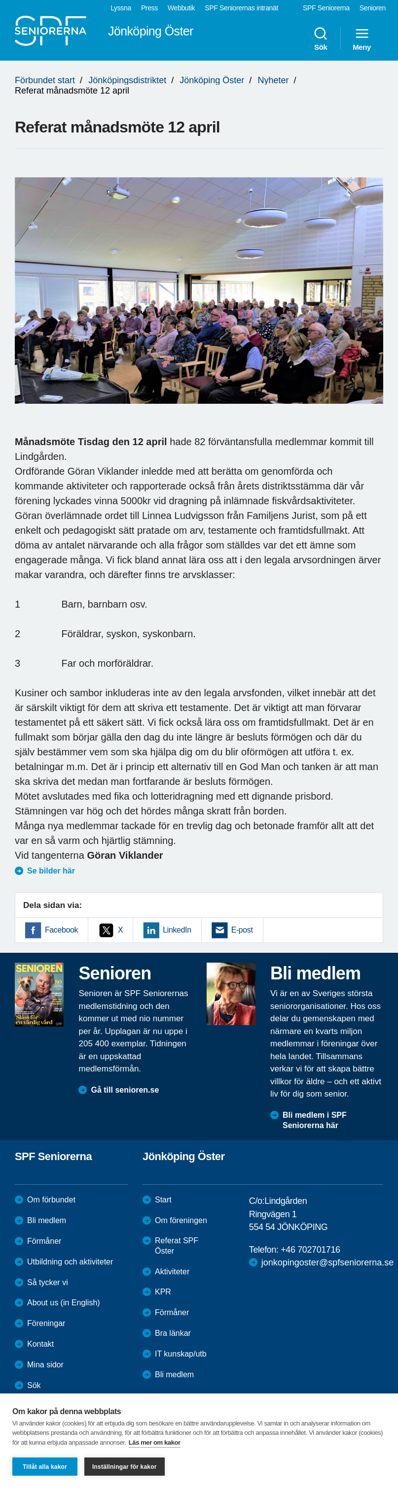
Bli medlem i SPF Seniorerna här (315, 1120)
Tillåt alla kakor (45, 1466)
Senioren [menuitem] (373, 8)
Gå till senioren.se (125, 1090)
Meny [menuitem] (362, 38)
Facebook (61, 930)
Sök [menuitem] (320, 38)
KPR (163, 1292)
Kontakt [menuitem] (40, 1344)
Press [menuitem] (149, 8)
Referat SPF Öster (176, 1245)
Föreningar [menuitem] (46, 1323)
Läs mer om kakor (155, 1442)
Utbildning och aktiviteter (70, 1262)
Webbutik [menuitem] (181, 8)
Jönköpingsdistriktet (127, 80)
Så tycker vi (47, 1282)
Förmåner (44, 1241)
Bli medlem (46, 1220)
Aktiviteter (172, 1271)
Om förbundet (51, 1200)
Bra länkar (173, 1333)
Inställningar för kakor (124, 1466)
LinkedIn (177, 930)
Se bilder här (51, 871)
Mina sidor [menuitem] (45, 1364)
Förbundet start (45, 80)
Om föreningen (181, 1220)
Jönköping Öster (212, 80)
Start (163, 1200)
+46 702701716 (310, 1250)
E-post (242, 930)
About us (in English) (63, 1302)
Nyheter (273, 80)
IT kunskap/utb (181, 1354)
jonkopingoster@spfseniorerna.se (327, 1262)
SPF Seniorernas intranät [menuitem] (241, 8)
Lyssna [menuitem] (120, 8)
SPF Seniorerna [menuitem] (326, 8)
